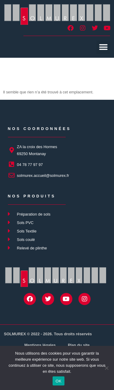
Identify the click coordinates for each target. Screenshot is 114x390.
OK (58, 381)
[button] (103, 47)
